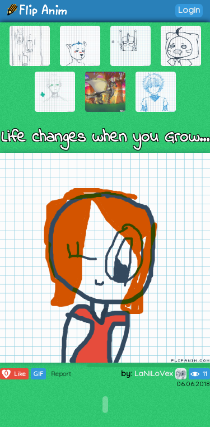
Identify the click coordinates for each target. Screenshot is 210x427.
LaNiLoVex (160, 373)
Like (13, 373)
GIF (38, 374)
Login (189, 9)
